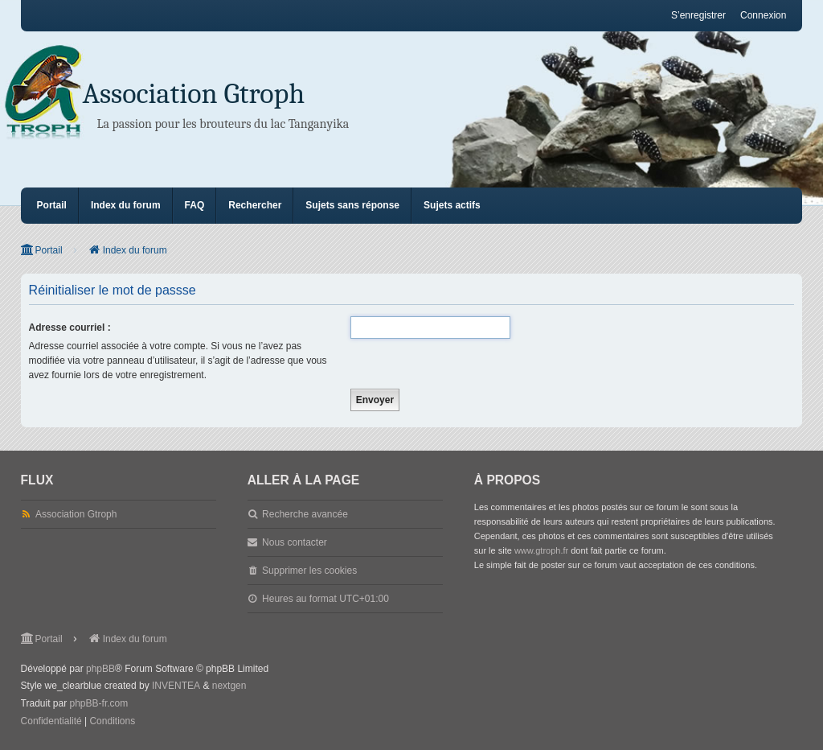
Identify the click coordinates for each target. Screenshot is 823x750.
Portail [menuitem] (52, 205)
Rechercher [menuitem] (254, 205)
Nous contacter (294, 542)
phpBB (100, 668)
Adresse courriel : (70, 327)
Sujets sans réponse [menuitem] (352, 205)
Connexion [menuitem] (763, 15)
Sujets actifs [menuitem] (452, 205)
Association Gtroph (193, 93)
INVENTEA (176, 685)
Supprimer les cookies (309, 570)
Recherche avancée (305, 514)
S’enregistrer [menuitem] (698, 15)
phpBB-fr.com (99, 703)
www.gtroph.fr (541, 550)
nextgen (229, 685)
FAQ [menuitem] (195, 205)
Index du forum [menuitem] (126, 205)
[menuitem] (51, 722)
